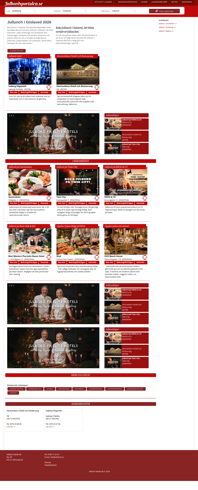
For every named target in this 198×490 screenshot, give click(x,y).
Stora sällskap (63, 389)
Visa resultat (164, 11)
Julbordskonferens (114, 389)
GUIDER (144, 2)
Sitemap (47, 462)
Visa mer (13, 92)
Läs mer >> (11, 427)
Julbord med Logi (35, 389)
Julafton (13, 393)
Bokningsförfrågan (29, 92)
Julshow (50, 389)
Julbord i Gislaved (16, 50)
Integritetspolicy (50, 465)
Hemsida (44, 92)
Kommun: (70, 11)
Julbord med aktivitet (135, 389)
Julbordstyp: (118, 11)
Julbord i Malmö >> (166, 31)
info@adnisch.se (57, 457)
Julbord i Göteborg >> (167, 27)
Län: (21, 11)
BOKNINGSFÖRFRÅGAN (127, 2)
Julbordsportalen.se (23, 3)
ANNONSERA (187, 2)
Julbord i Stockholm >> (168, 24)
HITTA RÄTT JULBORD (103, 2)
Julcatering (79, 389)
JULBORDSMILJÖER (159, 2)
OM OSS (174, 2)
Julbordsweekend (95, 389)
